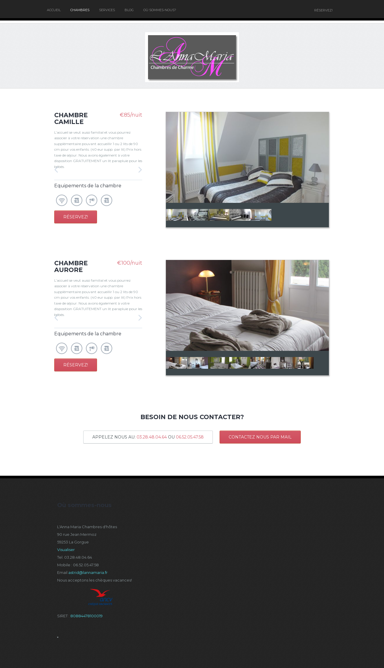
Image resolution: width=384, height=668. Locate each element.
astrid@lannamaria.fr (88, 572)
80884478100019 (86, 615)
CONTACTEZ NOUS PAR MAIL (260, 437)
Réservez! (75, 217)
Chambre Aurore (71, 266)
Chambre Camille (71, 118)
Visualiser (66, 549)
